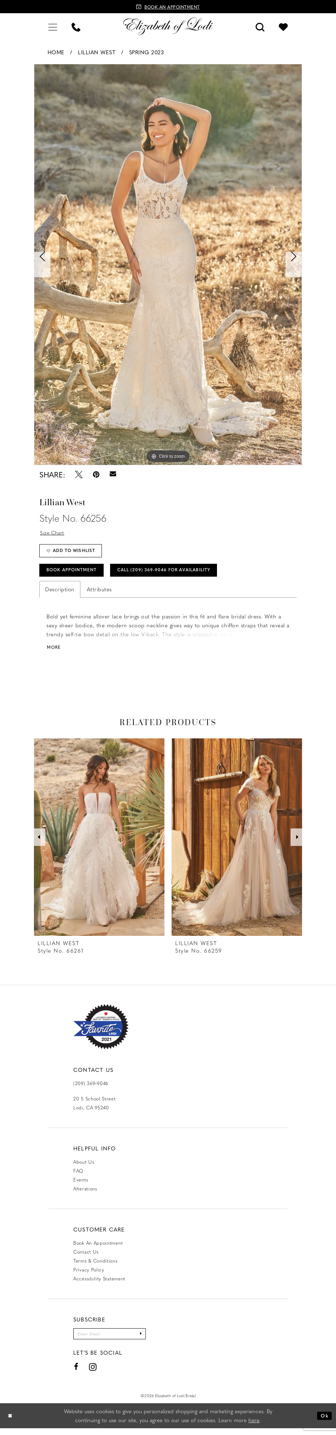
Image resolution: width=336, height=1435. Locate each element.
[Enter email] (113, 1340)
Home (56, 52)
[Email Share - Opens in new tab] (113, 474)
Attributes (99, 594)
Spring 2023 (146, 52)
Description (60, 594)
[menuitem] (52, 26)
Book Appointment (75, 574)
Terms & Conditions (95, 1266)
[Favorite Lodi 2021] (101, 1032)
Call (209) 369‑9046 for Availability (178, 574)
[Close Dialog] (10, 1422)
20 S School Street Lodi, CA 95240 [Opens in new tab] (94, 1108)
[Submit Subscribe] (148, 1340)
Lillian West (96, 52)
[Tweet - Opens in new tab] (78, 474)
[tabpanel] (168, 264)
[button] (52, 26)
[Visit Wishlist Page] (283, 26)
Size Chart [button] (53, 533)
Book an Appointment (98, 1248)
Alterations (85, 1193)
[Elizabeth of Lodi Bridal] (168, 26)
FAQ (78, 1176)
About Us (83, 1167)
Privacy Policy (88, 1274)
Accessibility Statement (99, 1283)
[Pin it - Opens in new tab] (96, 474)
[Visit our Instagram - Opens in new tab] (93, 1373)
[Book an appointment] (168, 6)
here (254, 1427)
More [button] (54, 652)
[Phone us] (76, 26)
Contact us (86, 1257)
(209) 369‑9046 (90, 1088)
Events (80, 1184)
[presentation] (99, 842)
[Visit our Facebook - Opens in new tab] (76, 1373)
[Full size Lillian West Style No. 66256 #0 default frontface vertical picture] (168, 264)
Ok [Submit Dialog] (324, 1422)
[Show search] (260, 26)
